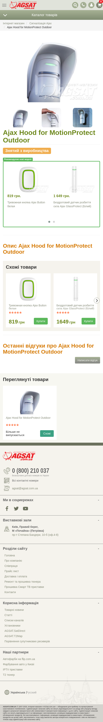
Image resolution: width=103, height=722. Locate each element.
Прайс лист (11, 571)
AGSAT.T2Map (13, 636)
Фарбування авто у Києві (18, 664)
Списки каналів (14, 620)
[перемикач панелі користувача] (91, 5)
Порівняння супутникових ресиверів (27, 641)
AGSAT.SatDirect (14, 630)
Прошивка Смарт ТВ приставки (24, 586)
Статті (8, 615)
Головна (9, 555)
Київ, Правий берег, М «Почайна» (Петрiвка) (28, 528)
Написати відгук (87, 360)
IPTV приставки (13, 669)
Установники (12, 625)
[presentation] (97, 300)
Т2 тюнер (9, 674)
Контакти (10, 592)
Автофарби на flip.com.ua (19, 659)
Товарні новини (14, 609)
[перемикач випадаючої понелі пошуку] (75, 5)
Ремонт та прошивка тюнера (22, 581)
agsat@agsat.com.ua (25, 488)
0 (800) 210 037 (30, 471)
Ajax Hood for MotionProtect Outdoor (28, 417)
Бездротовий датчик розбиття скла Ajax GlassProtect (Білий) (75, 307)
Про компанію (13, 560)
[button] (49, 222)
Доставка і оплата (15, 576)
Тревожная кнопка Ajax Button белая (28, 307)
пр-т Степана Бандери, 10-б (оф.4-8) (35, 534)
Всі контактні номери (25, 480)
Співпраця (11, 565)
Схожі (47, 433)
